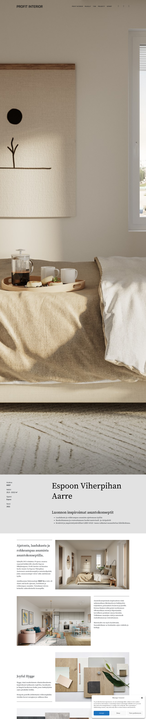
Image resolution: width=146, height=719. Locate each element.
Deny (118, 713)
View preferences (135, 713)
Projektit (101, 6)
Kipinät (109, 6)
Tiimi (94, 6)
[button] (142, 698)
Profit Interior (77, 6)
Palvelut (88, 6)
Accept (101, 713)
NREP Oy (41, 581)
